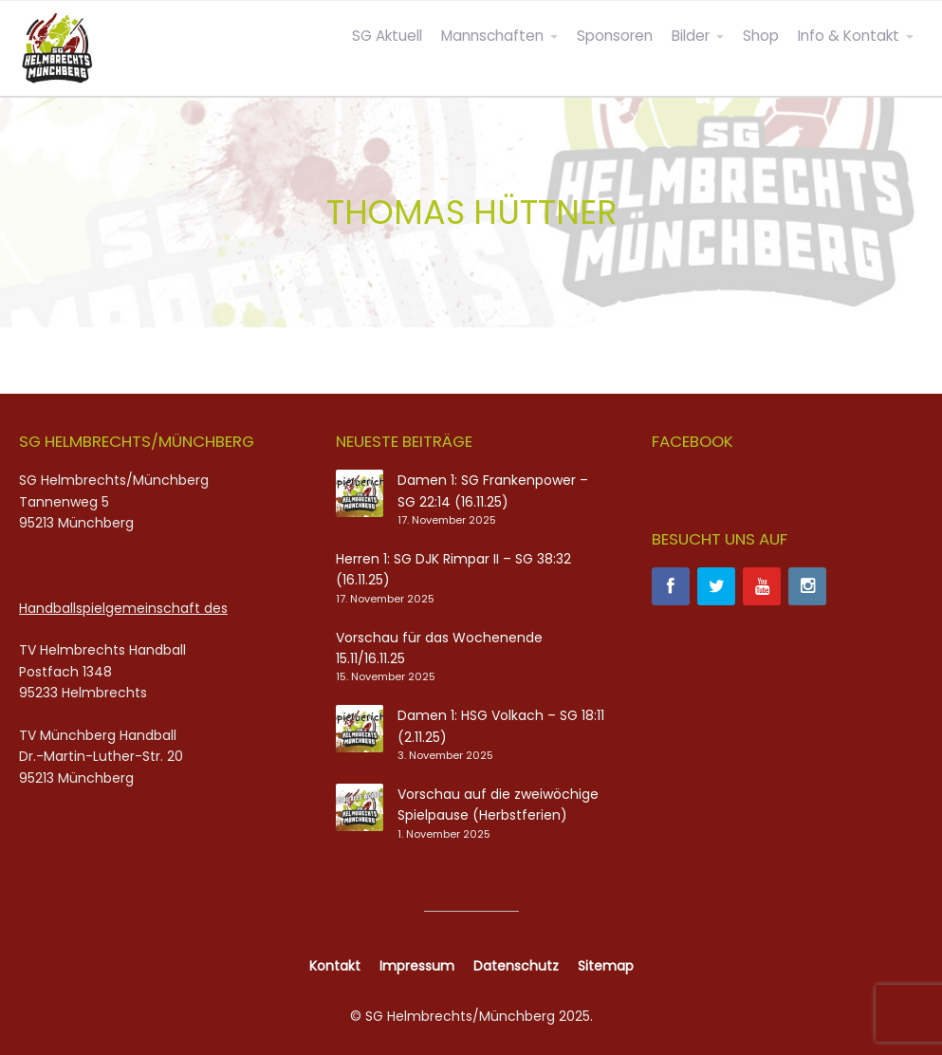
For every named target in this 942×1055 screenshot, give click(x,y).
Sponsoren (615, 36)
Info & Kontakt (848, 36)
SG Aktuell (387, 36)
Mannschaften (492, 36)
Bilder (691, 36)
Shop (761, 36)
